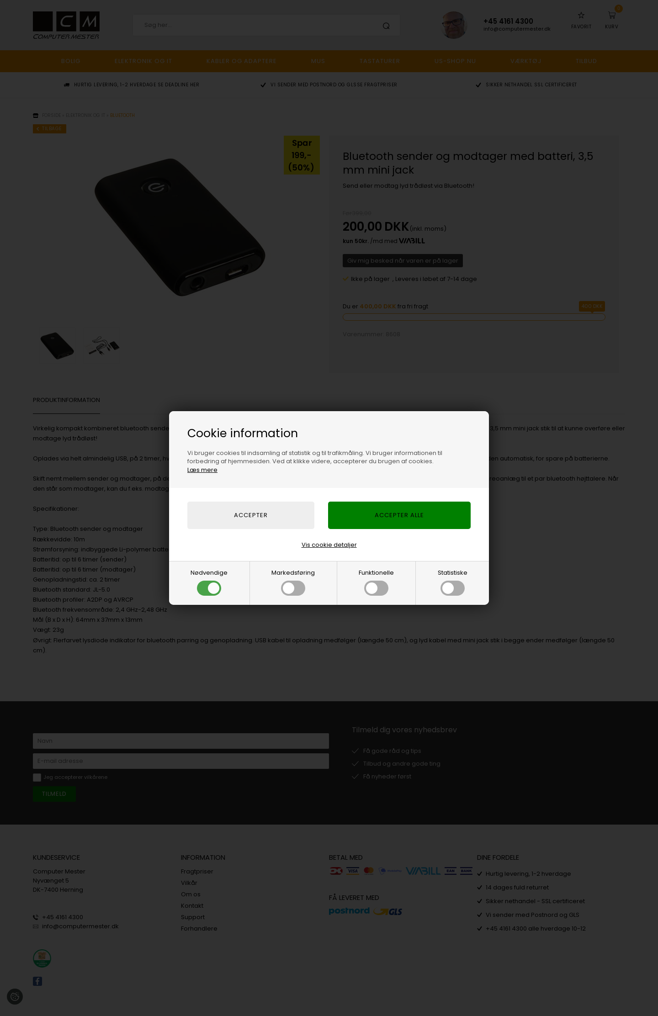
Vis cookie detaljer (329, 544)
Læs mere (202, 470)
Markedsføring (293, 582)
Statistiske (452, 582)
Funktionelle (376, 582)
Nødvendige (209, 582)
